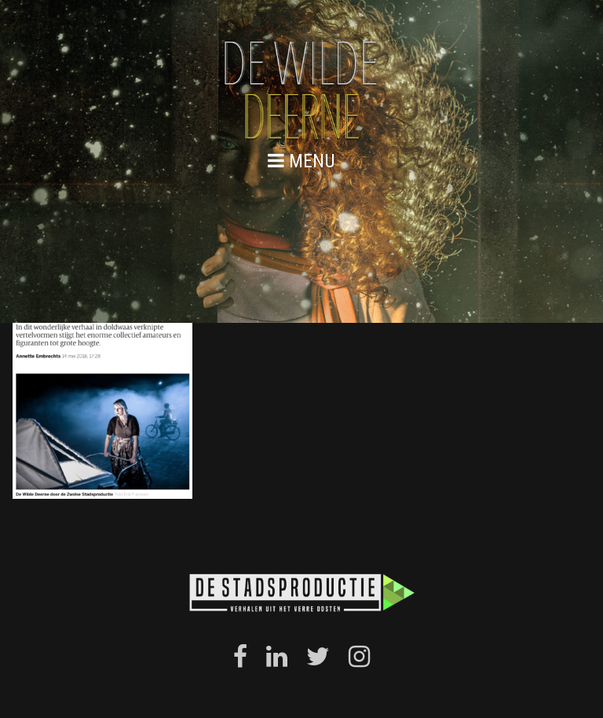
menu (301, 160)
